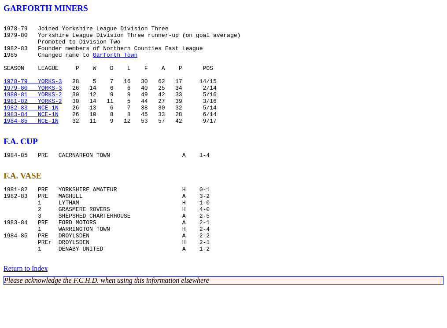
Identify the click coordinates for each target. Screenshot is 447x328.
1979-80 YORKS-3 (33, 102)
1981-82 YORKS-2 (33, 118)
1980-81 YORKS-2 (33, 110)
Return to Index (26, 308)
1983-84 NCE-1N (31, 134)
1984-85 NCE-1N (31, 142)
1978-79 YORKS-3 (33, 94)
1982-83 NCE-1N (31, 126)
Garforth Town (115, 62)
